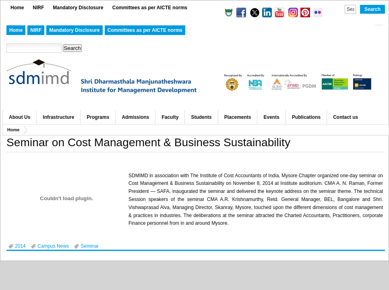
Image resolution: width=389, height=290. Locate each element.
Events (271, 117)
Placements (237, 117)
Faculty (169, 117)
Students (201, 117)
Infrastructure (58, 117)
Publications (306, 117)
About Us (19, 117)
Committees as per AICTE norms (149, 7)
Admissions (135, 117)
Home (17, 7)
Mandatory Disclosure (78, 7)
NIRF (38, 7)
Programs (98, 117)
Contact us (345, 117)
